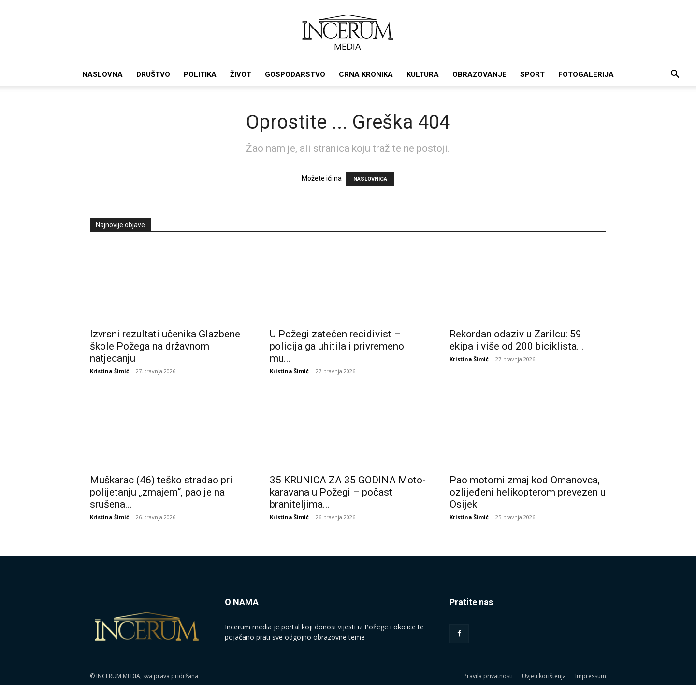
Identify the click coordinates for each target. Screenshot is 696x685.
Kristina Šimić (109, 371)
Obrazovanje (479, 74)
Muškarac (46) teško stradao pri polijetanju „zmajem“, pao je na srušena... (161, 492)
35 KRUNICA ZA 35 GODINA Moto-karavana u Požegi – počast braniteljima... (348, 492)
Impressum (590, 676)
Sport (532, 74)
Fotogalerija (586, 74)
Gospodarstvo (295, 74)
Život (240, 74)
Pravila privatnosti (488, 676)
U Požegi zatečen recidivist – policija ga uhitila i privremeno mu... (337, 346)
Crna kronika (366, 74)
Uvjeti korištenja (544, 676)
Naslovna (102, 74)
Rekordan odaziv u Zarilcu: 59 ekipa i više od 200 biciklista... (517, 340)
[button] (674, 75)
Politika (200, 74)
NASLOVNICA (370, 179)
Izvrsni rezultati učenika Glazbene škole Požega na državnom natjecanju (165, 346)
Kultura (422, 74)
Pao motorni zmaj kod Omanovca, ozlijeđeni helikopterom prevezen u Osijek (528, 492)
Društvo (153, 74)
